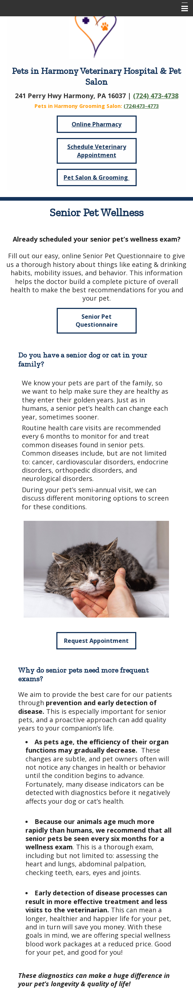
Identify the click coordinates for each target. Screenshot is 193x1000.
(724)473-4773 (141, 105)
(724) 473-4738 (155, 95)
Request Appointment (96, 641)
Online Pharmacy (96, 124)
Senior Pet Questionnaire (97, 321)
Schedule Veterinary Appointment (96, 151)
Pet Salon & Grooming (96, 177)
